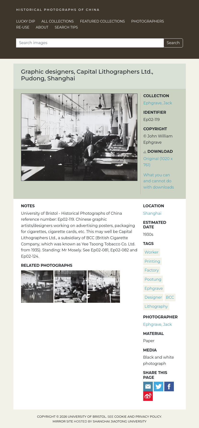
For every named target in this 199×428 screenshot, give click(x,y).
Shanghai (152, 213)
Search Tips (66, 27)
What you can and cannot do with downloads (158, 181)
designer (153, 297)
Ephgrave (154, 288)
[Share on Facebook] (169, 386)
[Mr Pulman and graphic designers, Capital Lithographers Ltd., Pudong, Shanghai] (104, 286)
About (42, 27)
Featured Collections (102, 21)
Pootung (153, 279)
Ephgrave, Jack (157, 103)
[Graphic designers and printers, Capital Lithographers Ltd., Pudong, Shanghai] (37, 286)
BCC (170, 297)
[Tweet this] (159, 386)
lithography (156, 306)
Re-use (22, 27)
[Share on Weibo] (148, 395)
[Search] (90, 43)
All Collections (57, 21)
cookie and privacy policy (137, 416)
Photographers (147, 21)
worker (152, 252)
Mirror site (62, 421)
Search (173, 43)
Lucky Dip (25, 21)
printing (152, 261)
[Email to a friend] (148, 386)
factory (152, 270)
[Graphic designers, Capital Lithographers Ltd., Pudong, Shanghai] (71, 286)
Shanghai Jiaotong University (120, 421)
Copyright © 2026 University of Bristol (71, 416)
